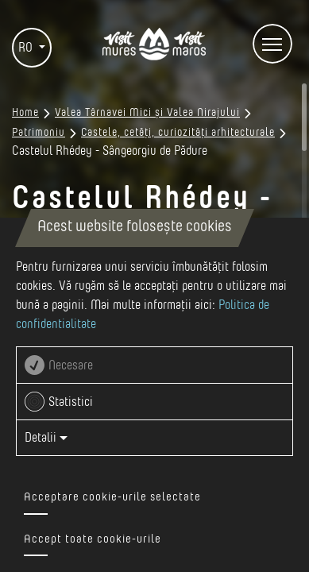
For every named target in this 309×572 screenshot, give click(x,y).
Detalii (46, 437)
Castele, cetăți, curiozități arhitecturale (178, 132)
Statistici (70, 402)
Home (25, 112)
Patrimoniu (38, 132)
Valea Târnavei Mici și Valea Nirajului (147, 112)
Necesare (70, 365)
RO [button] (27, 47)
